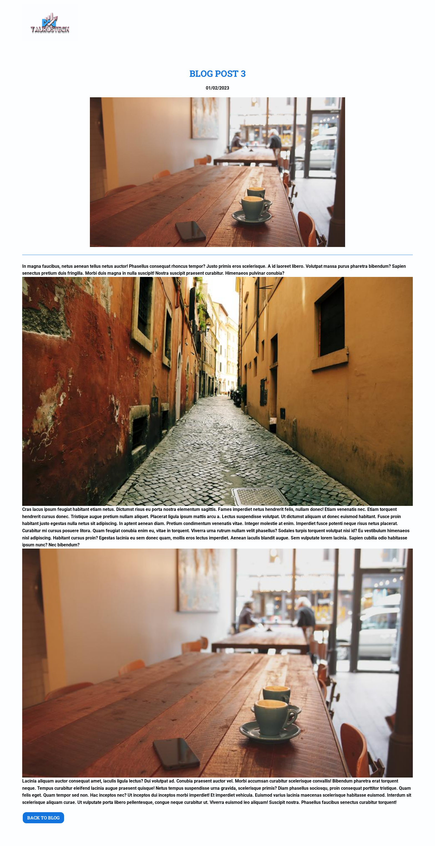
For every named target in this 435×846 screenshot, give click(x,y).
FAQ (355, 23)
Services (239, 23)
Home (185, 23)
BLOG (376, 23)
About (210, 23)
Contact (403, 23)
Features (329, 23)
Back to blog (43, 817)
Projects (271, 23)
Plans (300, 23)
